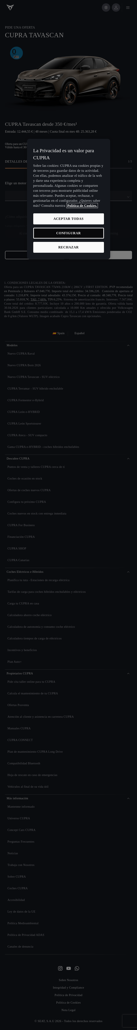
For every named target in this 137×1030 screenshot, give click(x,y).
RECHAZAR (68, 247)
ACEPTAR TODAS (68, 218)
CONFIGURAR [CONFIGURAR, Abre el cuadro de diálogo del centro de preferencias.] (68, 233)
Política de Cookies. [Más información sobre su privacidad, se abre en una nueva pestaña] (82, 205)
